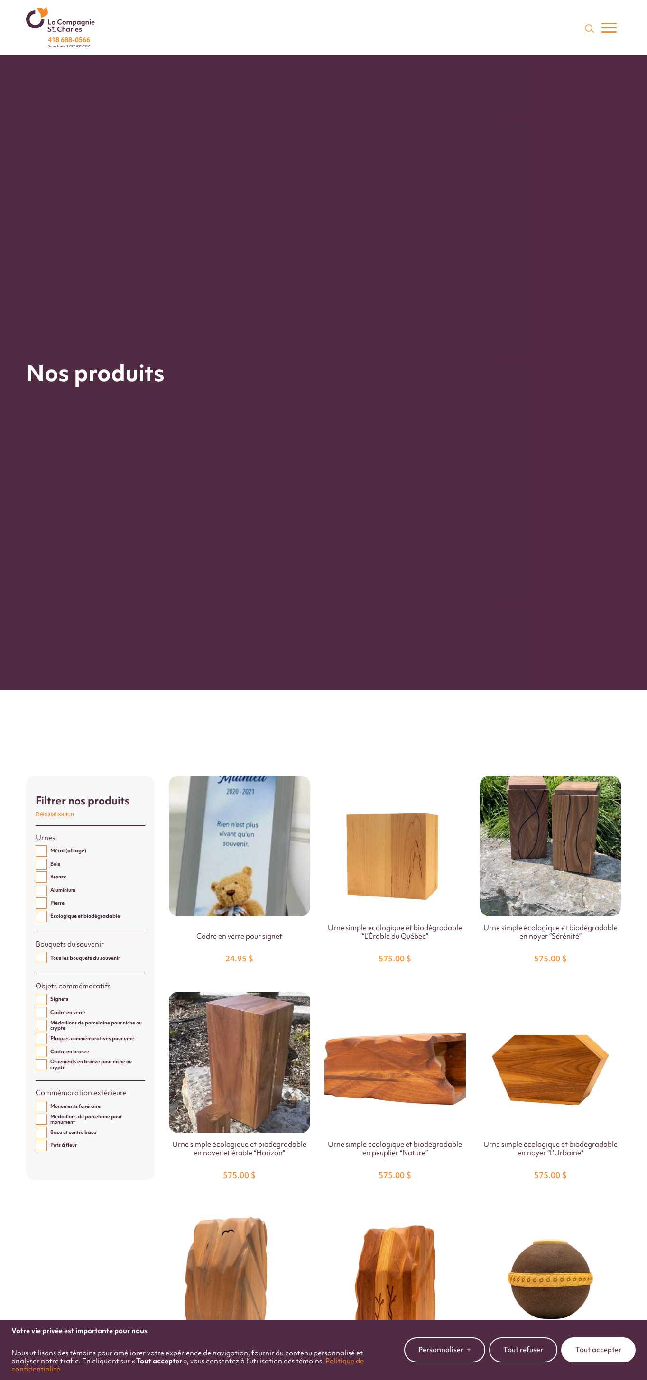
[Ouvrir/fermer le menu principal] (609, 28)
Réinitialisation (55, 814)
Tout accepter (598, 1340)
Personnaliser (444, 1341)
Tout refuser (523, 1340)
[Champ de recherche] (588, 28)
